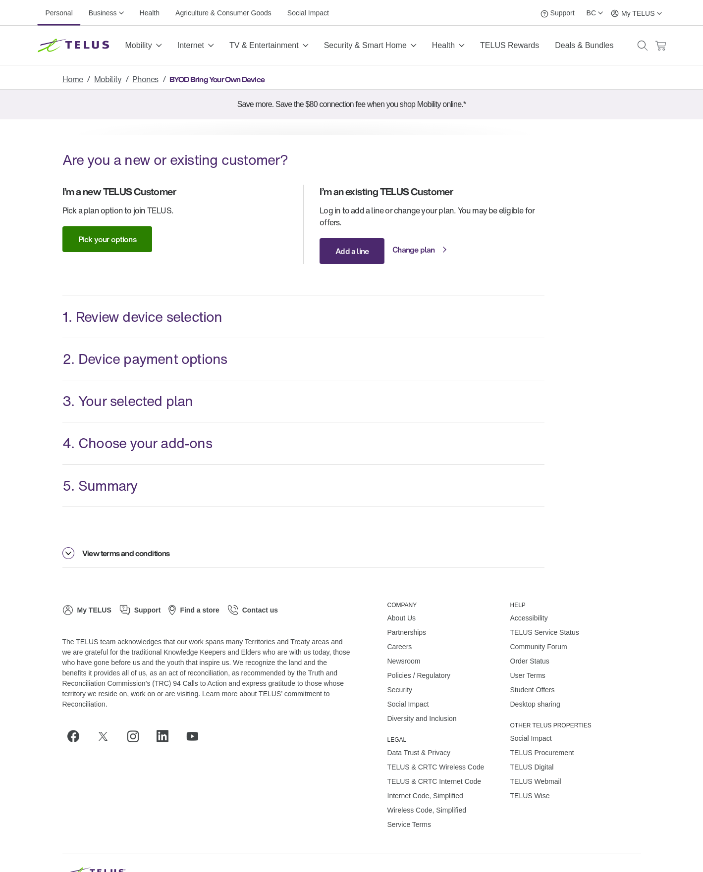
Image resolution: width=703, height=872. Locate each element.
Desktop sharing (535, 704)
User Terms (527, 675)
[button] (642, 45)
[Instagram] (137, 736)
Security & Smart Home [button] (365, 45)
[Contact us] (252, 610)
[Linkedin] (166, 736)
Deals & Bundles (584, 45)
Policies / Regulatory (419, 675)
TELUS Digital (532, 767)
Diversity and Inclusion (422, 718)
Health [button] (443, 45)
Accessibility (529, 618)
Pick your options (107, 239)
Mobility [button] (138, 45)
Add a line (352, 251)
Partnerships (407, 632)
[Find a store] (193, 610)
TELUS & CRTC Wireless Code (436, 767)
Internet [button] (190, 45)
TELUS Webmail (535, 781)
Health (150, 13)
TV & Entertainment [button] (264, 45)
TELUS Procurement (542, 753)
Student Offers (532, 690)
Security (400, 690)
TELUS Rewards (509, 45)
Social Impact (308, 13)
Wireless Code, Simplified (427, 810)
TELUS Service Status (544, 632)
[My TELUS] (636, 12)
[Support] (558, 12)
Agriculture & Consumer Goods (223, 13)
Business (103, 13)
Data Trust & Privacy (419, 753)
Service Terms (409, 824)
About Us (401, 618)
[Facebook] (77, 736)
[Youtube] (196, 736)
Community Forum (538, 647)
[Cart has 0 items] (660, 46)
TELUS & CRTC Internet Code (434, 781)
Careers (399, 647)
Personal (59, 13)
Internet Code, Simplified (425, 796)
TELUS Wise (530, 796)
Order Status (529, 661)
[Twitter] (107, 736)
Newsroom (404, 661)
